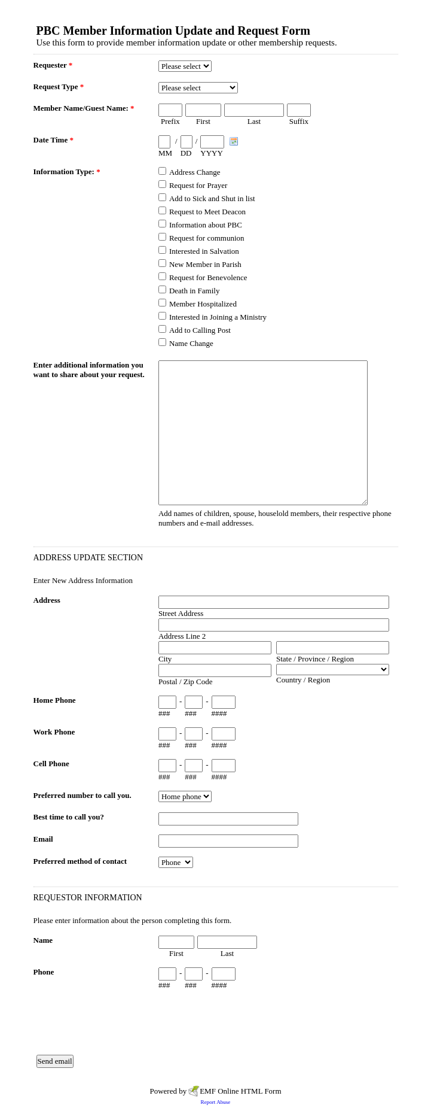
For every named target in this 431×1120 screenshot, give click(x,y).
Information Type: (66, 171)
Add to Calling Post (200, 330)
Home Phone (54, 700)
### (164, 713)
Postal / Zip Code (185, 681)
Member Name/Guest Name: (84, 108)
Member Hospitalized (203, 303)
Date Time (53, 139)
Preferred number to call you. (82, 795)
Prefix (170, 121)
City (165, 658)
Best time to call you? (68, 816)
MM (165, 152)
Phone (43, 971)
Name (43, 940)
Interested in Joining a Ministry (218, 316)
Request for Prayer (198, 185)
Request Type (58, 86)
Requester (53, 64)
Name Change (191, 343)
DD (186, 152)
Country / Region (303, 679)
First (203, 121)
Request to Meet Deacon (207, 211)
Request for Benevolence (208, 277)
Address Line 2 (182, 636)
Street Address (180, 613)
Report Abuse (216, 1102)
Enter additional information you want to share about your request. (89, 369)
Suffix (298, 121)
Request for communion (206, 237)
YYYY (211, 152)
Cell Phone (51, 763)
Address (46, 600)
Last (254, 121)
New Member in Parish (205, 264)
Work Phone (54, 731)
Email (43, 838)
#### (219, 713)
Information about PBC (205, 224)
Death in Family (194, 290)
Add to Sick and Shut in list (212, 198)
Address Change (195, 172)
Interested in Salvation (204, 251)
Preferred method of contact (80, 861)
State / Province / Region (315, 658)
